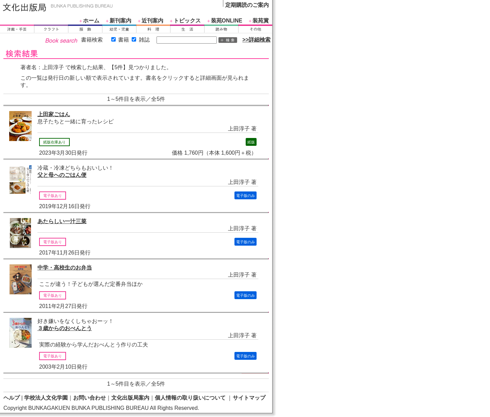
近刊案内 (152, 21)
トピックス (187, 21)
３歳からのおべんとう (64, 328)
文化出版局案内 (130, 398)
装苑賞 (260, 21)
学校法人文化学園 (46, 398)
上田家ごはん (53, 114)
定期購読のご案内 (247, 5)
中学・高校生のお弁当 (64, 268)
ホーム (91, 21)
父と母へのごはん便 (61, 175)
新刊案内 (120, 21)
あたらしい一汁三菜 (61, 221)
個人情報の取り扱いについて (190, 398)
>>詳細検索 (256, 40)
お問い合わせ (89, 398)
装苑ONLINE (226, 21)
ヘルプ (11, 398)
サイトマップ (249, 398)
